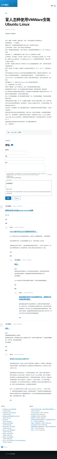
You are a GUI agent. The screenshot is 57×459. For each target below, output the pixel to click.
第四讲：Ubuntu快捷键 (8, 437)
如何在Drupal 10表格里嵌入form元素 (11, 416)
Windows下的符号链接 (8, 423)
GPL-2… (33, 430)
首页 (6, 13)
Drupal (11, 453)
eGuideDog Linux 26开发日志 (9, 412)
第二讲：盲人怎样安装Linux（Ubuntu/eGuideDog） (14, 440)
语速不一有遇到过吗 (35, 423)
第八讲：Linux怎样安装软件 (9, 430)
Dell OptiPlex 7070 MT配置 (9, 426)
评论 (6, 162)
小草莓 (19, 132)
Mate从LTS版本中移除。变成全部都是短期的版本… (43, 409)
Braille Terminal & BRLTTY (19, 359)
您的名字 (7, 149)
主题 (6, 156)
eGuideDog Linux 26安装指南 (9, 409)
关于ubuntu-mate (35, 412)
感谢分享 (33, 417)
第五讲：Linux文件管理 (8, 433)
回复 (6, 219)
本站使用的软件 (9, 183)
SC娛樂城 (33, 416)
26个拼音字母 (34, 424)
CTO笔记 (4, 5)
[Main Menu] (53, 6)
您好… (16, 264)
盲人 (16, 132)
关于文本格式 (49, 174)
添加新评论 (7, 140)
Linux (12, 132)
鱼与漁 (32, 414)
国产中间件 (5, 419)
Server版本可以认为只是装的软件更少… (24, 231)
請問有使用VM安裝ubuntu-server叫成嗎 (19, 210)
